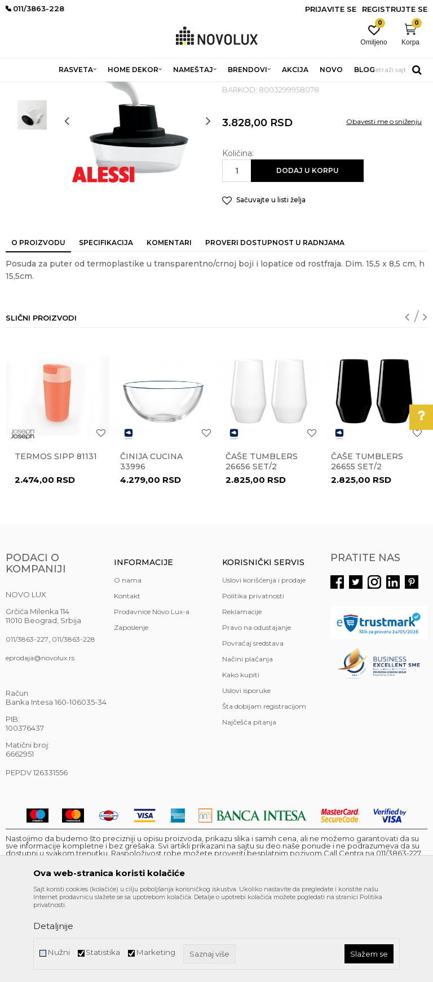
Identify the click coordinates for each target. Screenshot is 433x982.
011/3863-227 (27, 721)
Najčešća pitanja (249, 803)
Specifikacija (106, 324)
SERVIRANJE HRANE (264, 89)
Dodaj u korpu (307, 252)
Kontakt (127, 677)
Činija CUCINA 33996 (151, 543)
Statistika (103, 952)
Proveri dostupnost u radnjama (274, 324)
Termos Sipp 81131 (56, 538)
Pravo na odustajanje (256, 709)
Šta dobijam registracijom (264, 788)
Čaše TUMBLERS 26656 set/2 (262, 543)
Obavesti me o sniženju (384, 203)
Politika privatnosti (253, 677)
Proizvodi (66, 89)
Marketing (155, 952)
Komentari (169, 324)
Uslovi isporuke (246, 772)
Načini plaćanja (247, 740)
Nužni (58, 952)
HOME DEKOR (114, 89)
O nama (128, 661)
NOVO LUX (24, 89)
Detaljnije (53, 926)
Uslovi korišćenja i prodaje (264, 661)
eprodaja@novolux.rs (40, 739)
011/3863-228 (73, 721)
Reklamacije (242, 693)
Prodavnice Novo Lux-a (151, 693)
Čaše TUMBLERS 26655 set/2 (367, 543)
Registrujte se (394, 9)
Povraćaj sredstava (253, 725)
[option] (32, 151)
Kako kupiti (240, 756)
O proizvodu (38, 324)
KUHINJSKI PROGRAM (184, 89)
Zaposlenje (131, 709)
